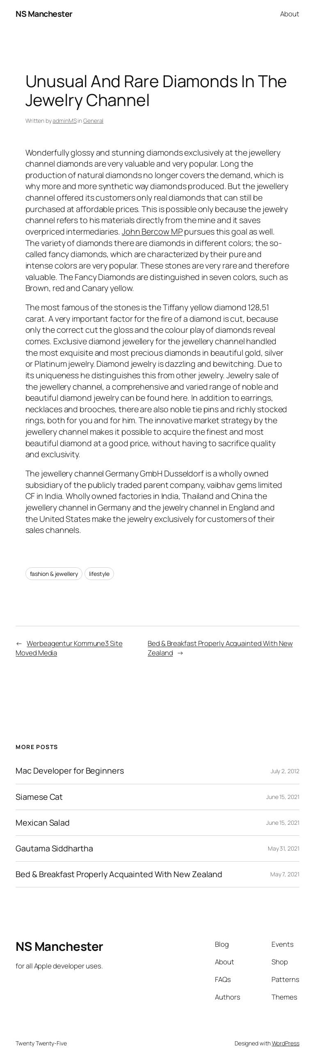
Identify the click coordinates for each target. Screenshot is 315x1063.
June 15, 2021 (282, 797)
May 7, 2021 (284, 874)
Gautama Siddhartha (54, 848)
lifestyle (99, 574)
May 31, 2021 (283, 848)
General (93, 120)
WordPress (285, 1043)
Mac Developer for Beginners (69, 770)
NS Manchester (44, 13)
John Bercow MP (152, 231)
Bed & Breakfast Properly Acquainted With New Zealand (119, 874)
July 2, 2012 (285, 771)
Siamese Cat (39, 796)
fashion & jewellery (54, 574)
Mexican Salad (43, 822)
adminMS (64, 120)
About (289, 13)
